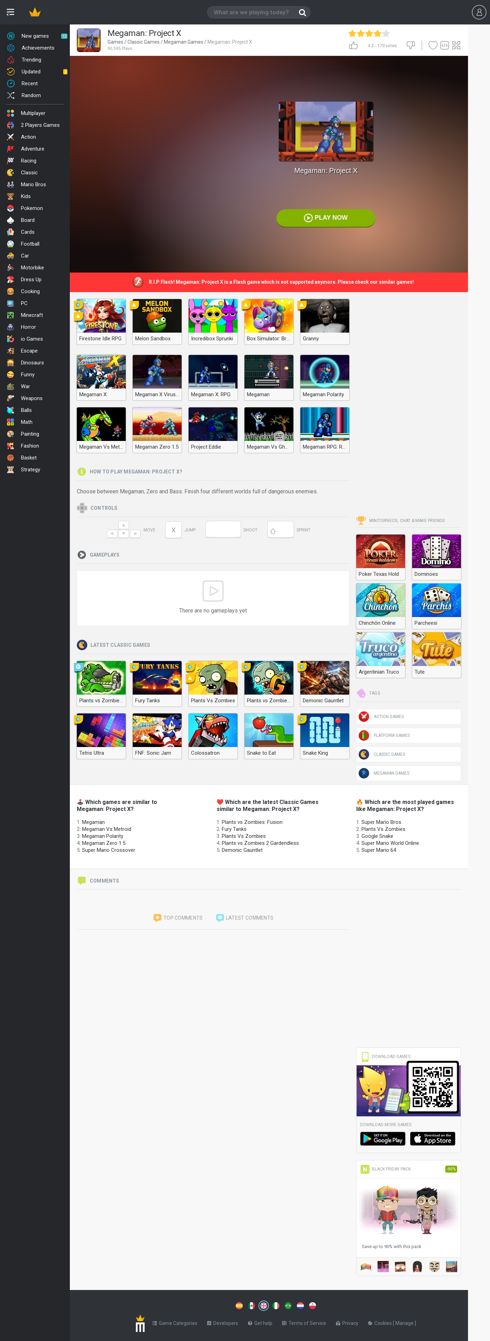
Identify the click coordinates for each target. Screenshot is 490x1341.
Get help (260, 1322)
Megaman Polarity (102, 836)
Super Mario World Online (390, 843)
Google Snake (377, 836)
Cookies (380, 1322)
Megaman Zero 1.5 (103, 843)
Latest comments (244, 918)
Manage (405, 1322)
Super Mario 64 (378, 850)
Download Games (385, 1056)
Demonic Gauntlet (242, 850)
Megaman (93, 822)
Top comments (178, 918)
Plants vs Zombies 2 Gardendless (260, 843)
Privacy (347, 1322)
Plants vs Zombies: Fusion (252, 822)
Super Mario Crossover (108, 850)
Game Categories (175, 1322)
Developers (222, 1322)
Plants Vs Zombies (244, 836)
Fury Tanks (234, 829)
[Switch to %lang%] (200, 1305)
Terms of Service (304, 1322)
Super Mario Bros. (381, 822)
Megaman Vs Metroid (106, 829)
